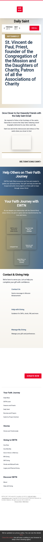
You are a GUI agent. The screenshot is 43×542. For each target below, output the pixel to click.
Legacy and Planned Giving (11, 468)
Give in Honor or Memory (10, 453)
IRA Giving (6, 456)
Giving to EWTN (10, 440)
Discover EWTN (10, 477)
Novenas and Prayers (9, 413)
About (5, 482)
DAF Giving (6, 460)
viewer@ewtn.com (7, 498)
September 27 (13, 36)
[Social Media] (4, 376)
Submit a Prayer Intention (11, 417)
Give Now (6, 445)
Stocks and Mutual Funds (11, 464)
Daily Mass (6, 398)
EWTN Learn (7, 401)
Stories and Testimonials (10, 431)
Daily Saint (6, 409)
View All (34, 28)
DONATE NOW (33, 376)
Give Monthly (7, 449)
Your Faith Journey (11, 393)
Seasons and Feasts (9, 405)
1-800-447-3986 (31, 496)
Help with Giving (8, 486)
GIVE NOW (20, 9)
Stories (6, 426)
